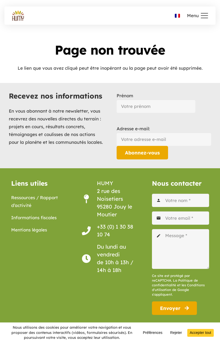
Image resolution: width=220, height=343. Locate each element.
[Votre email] (180, 218)
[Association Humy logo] (18, 15)
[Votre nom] (180, 200)
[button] (197, 15)
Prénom (125, 95)
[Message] (180, 249)
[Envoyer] (174, 308)
